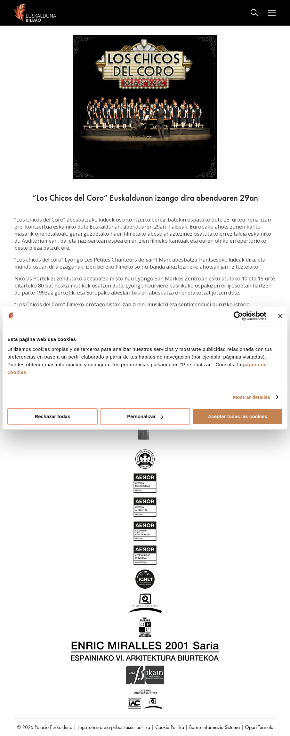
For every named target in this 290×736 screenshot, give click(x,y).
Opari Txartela (259, 727)
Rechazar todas (52, 416)
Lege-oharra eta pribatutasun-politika (113, 727)
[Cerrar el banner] (280, 316)
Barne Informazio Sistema (214, 727)
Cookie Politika (169, 727)
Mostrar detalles (251, 397)
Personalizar (145, 416)
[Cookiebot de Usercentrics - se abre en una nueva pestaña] (238, 316)
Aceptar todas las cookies (237, 416)
